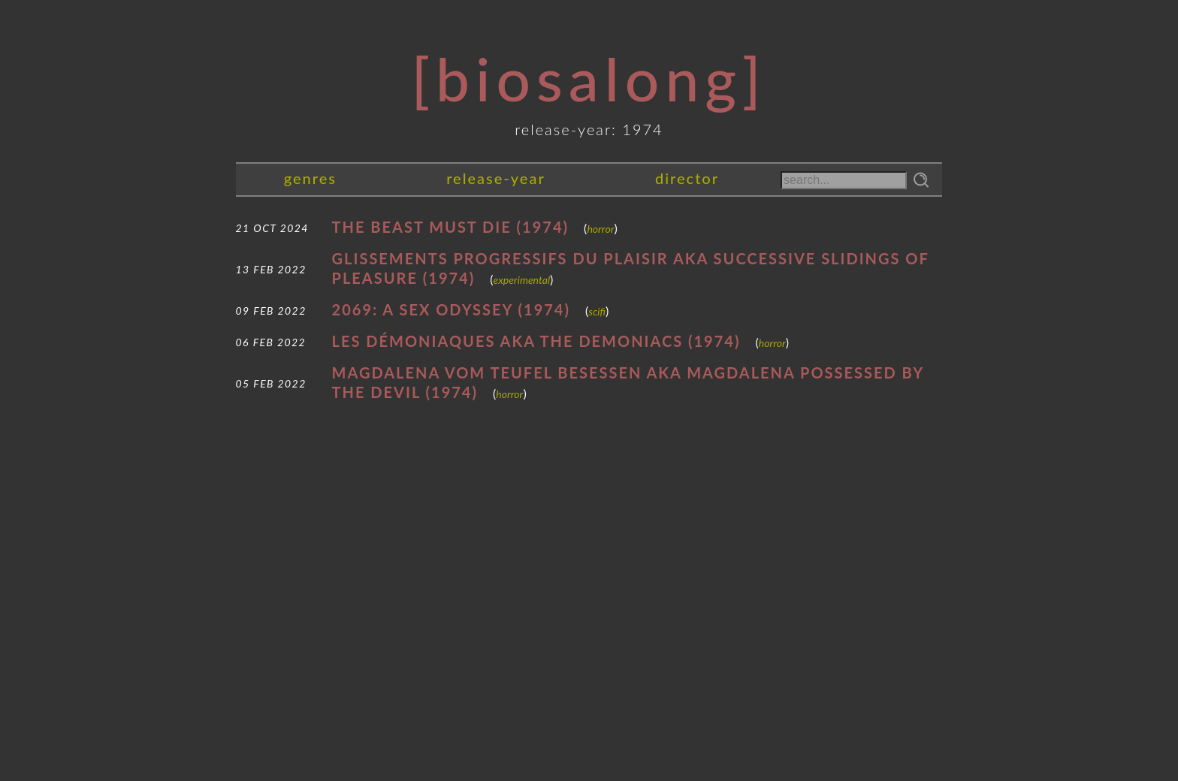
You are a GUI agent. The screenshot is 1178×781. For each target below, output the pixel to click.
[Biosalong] (588, 78)
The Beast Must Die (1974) (450, 227)
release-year (495, 178)
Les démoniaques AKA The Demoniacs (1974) (536, 341)
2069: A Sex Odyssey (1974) (451, 309)
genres (310, 178)
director (687, 178)
